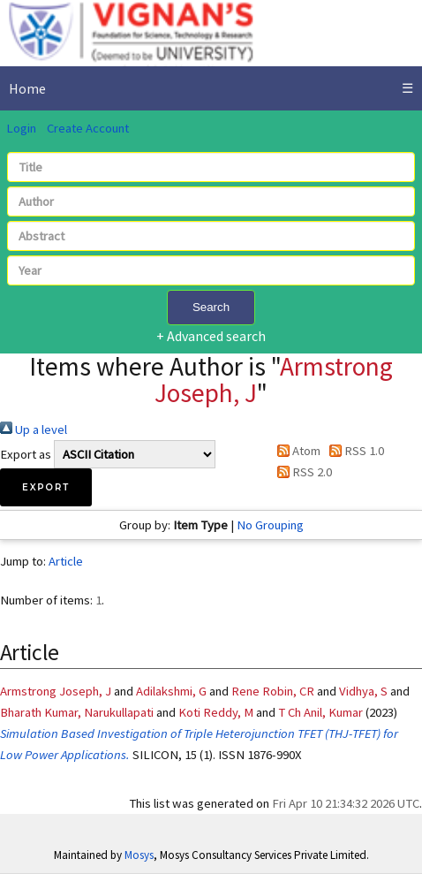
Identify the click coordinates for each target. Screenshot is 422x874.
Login (21, 128)
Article (66, 561)
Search (211, 307)
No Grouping (270, 525)
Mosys (139, 855)
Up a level (33, 429)
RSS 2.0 (301, 472)
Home (27, 88)
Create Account (88, 128)
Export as (25, 454)
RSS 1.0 (353, 451)
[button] (46, 487)
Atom (295, 451)
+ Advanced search (211, 336)
